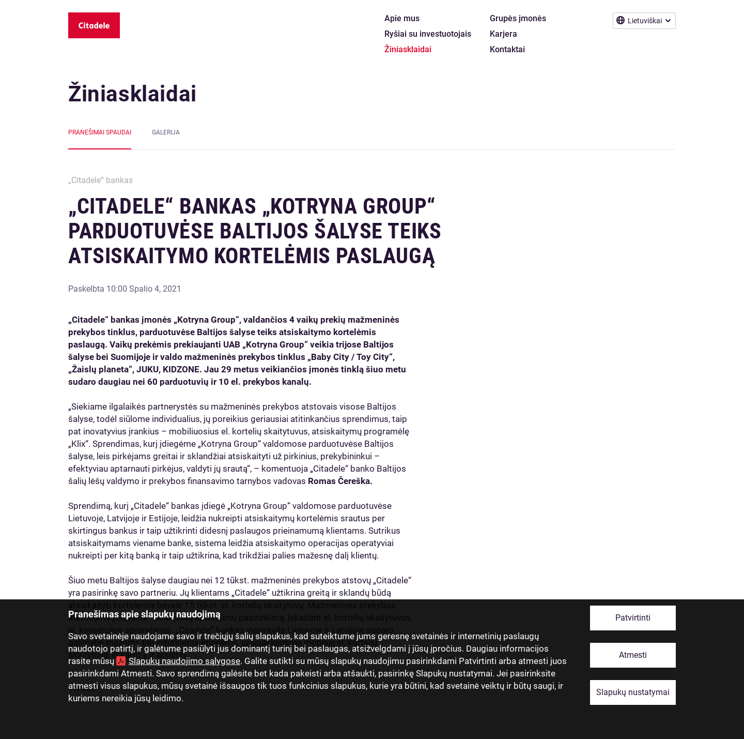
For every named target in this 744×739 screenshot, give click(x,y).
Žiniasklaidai (132, 94)
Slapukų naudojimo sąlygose (184, 661)
